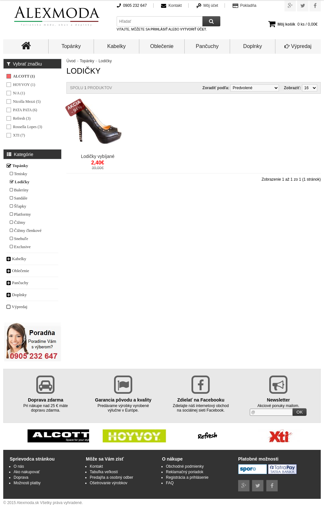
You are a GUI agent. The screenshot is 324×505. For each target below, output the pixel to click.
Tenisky (18, 173)
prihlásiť (159, 29)
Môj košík (286, 24)
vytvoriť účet (193, 29)
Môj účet (210, 5)
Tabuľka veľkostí (104, 472)
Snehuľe (19, 238)
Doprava (21, 477)
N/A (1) (19, 93)
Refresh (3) (21, 118)
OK (299, 412)
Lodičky (19, 181)
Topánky (71, 46)
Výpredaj (298, 46)
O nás (19, 466)
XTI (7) (19, 135)
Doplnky (252, 46)
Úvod (70, 61)
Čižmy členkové (25, 230)
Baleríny (19, 189)
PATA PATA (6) (25, 110)
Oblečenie (161, 46)
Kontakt (175, 5)
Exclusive (20, 246)
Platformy (20, 214)
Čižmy (17, 222)
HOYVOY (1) (24, 84)
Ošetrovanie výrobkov (108, 483)
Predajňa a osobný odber (111, 477)
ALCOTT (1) (24, 76)
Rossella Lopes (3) (27, 127)
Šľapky (18, 206)
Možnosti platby (27, 483)
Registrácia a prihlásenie (187, 477)
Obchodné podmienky (185, 466)
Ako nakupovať (27, 472)
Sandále (18, 198)
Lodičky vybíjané (98, 156)
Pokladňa (248, 5)
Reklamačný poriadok (184, 472)
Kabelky (116, 46)
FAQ (170, 483)
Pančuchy (207, 46)
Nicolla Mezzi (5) (26, 101)
